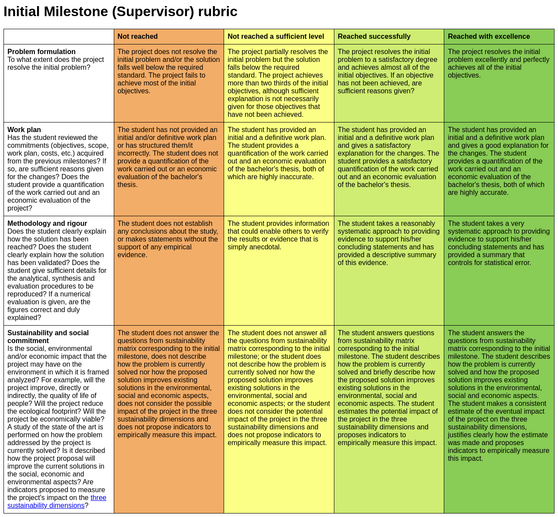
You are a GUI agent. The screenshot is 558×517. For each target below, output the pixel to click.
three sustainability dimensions (56, 501)
